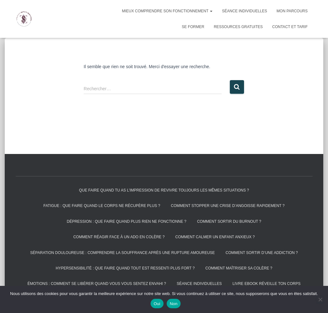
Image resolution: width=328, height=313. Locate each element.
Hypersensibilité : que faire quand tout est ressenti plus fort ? (125, 268)
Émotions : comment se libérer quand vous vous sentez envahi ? (96, 283)
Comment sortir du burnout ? (229, 221)
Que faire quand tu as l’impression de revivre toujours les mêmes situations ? (164, 190)
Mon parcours (292, 11)
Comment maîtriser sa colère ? (239, 268)
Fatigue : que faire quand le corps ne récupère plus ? (102, 206)
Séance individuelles (244, 11)
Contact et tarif (289, 27)
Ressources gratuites (238, 27)
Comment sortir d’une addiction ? (261, 253)
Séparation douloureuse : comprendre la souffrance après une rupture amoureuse (122, 253)
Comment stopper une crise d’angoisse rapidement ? (227, 206)
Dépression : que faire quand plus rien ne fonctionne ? (127, 221)
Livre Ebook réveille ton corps (266, 283)
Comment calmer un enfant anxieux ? (215, 237)
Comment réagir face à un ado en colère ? (118, 237)
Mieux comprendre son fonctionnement (167, 11)
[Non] (320, 299)
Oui (157, 303)
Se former (193, 27)
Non (174, 303)
